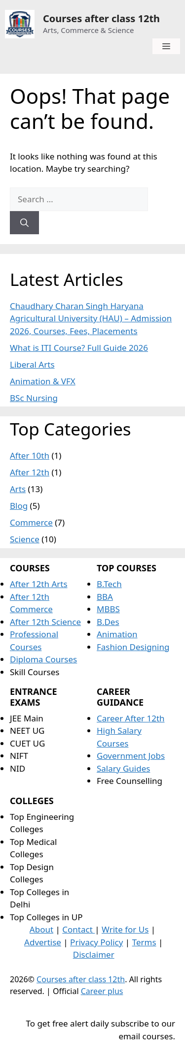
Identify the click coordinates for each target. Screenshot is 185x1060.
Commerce (31, 522)
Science (24, 539)
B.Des (108, 621)
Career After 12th (131, 718)
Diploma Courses (43, 659)
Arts (18, 489)
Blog (19, 505)
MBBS (108, 609)
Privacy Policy (96, 942)
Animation (117, 634)
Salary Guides (123, 768)
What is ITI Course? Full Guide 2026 (79, 347)
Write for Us (125, 929)
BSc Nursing (34, 398)
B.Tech (109, 584)
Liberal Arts (32, 364)
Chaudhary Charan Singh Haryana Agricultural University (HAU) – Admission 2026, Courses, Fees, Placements (91, 318)
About (41, 929)
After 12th (29, 472)
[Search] (24, 223)
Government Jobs (131, 755)
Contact (78, 929)
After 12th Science (45, 621)
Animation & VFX (42, 381)
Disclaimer (93, 954)
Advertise (42, 942)
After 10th (29, 455)
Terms (144, 942)
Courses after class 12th (101, 18)
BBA (105, 596)
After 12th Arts (39, 584)
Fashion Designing (133, 647)
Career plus (102, 991)
